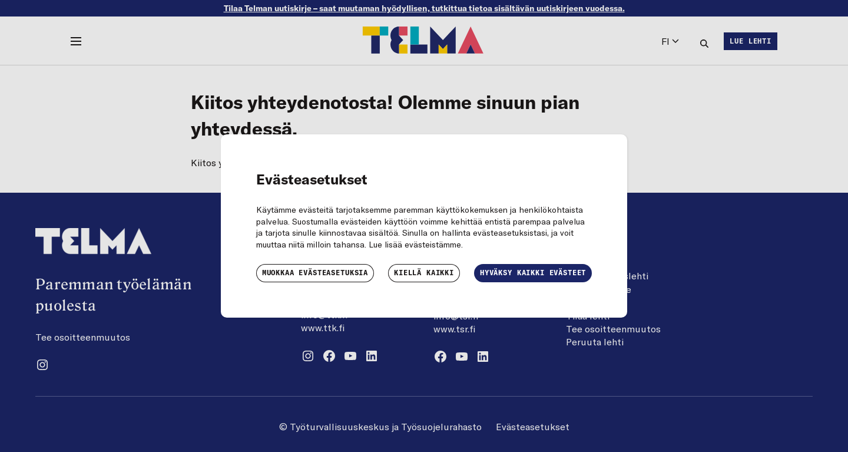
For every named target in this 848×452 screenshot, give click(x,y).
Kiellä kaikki (424, 272)
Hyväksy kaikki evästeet (533, 272)
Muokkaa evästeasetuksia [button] (315, 272)
